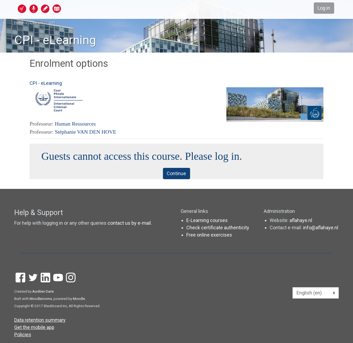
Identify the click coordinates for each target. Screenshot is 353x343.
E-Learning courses (207, 220)
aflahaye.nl (301, 220)
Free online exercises (209, 235)
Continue (176, 173)
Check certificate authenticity (217, 227)
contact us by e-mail (129, 223)
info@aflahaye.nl (320, 227)
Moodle (79, 298)
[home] (60, 8)
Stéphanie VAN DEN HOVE (85, 132)
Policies (22, 334)
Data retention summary (40, 320)
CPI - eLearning (55, 40)
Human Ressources (75, 124)
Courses (36, 22)
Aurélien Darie (43, 291)
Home (19, 22)
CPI (52, 22)
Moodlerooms (41, 298)
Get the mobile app (34, 327)
